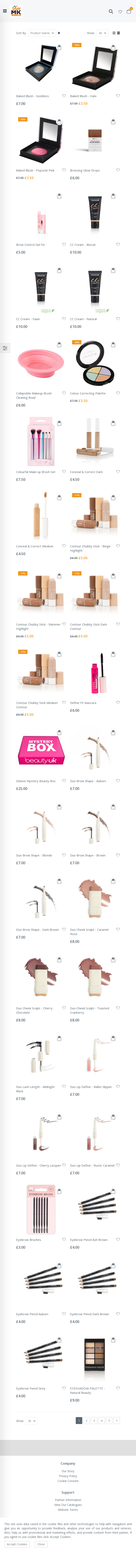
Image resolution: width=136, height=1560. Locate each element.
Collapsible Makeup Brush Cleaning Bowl (34, 395)
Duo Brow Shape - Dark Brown (37, 930)
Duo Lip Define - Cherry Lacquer (38, 1165)
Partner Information (68, 1500)
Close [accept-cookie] (41, 1544)
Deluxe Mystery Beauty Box (36, 781)
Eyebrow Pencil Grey (30, 1388)
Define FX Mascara (83, 703)
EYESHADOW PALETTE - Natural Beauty (87, 1390)
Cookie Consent (68, 1481)
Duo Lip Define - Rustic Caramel (92, 1165)
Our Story (68, 1471)
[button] (120, 11)
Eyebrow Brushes (28, 1240)
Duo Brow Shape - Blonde (34, 855)
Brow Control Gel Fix (30, 245)
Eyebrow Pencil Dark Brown (89, 1314)
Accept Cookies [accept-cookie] (17, 1544)
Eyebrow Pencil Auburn (32, 1314)
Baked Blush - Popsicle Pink (35, 170)
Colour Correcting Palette (88, 393)
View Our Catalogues (68, 1505)
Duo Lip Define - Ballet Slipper (91, 1087)
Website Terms (68, 1510)
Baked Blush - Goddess (32, 96)
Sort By (21, 33)
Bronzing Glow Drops (85, 170)
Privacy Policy (68, 1476)
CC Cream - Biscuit (83, 245)
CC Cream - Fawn (28, 319)
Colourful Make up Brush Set (35, 472)
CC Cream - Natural (83, 319)
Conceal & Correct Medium (34, 546)
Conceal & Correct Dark (86, 472)
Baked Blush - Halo (83, 96)
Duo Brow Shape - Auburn (88, 781)
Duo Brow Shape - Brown (87, 855)
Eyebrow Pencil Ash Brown (88, 1240)
